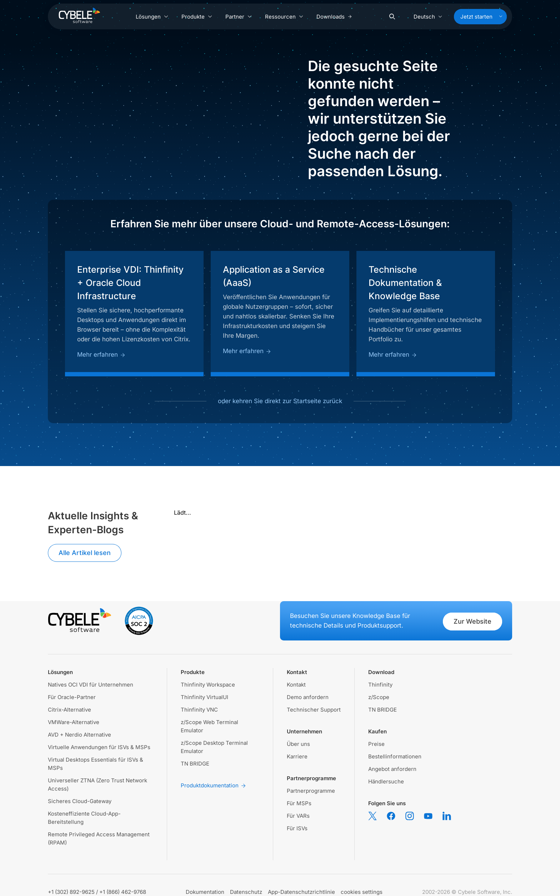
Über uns (298, 744)
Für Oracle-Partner (72, 697)
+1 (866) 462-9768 (122, 891)
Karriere (297, 756)
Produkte (196, 17)
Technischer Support (314, 709)
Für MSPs (299, 803)
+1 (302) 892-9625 (71, 891)
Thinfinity (380, 684)
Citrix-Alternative (69, 709)
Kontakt (296, 684)
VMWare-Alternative (73, 722)
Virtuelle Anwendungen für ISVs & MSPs (99, 747)
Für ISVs (297, 828)
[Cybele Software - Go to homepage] (79, 15)
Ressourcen (284, 17)
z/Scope (378, 697)
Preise (376, 744)
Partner (238, 17)
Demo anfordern (308, 697)
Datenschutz (246, 891)
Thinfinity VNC (199, 709)
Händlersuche (386, 781)
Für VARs (298, 815)
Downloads (334, 17)
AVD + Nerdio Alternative (79, 734)
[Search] (392, 17)
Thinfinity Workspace (208, 684)
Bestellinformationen (394, 756)
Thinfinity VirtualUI (204, 697)
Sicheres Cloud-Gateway (79, 801)
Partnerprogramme (311, 790)
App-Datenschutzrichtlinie (301, 891)
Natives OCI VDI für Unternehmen (90, 684)
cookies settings (361, 891)
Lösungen (152, 17)
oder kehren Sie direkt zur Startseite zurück (280, 401)
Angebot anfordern (392, 769)
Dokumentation (205, 891)
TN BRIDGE (195, 763)
